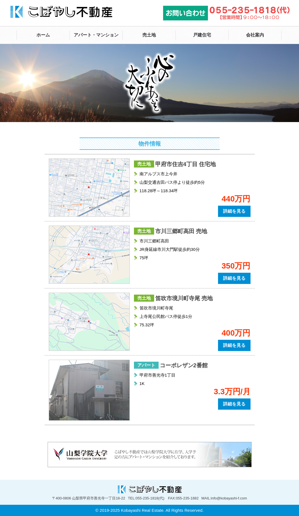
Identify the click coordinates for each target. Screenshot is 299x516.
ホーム (43, 35)
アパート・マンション (96, 35)
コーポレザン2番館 (184, 365)
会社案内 (255, 35)
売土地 (149, 35)
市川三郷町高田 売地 (181, 231)
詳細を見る (234, 211)
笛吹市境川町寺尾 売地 (184, 298)
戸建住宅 (202, 35)
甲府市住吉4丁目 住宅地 (185, 164)
